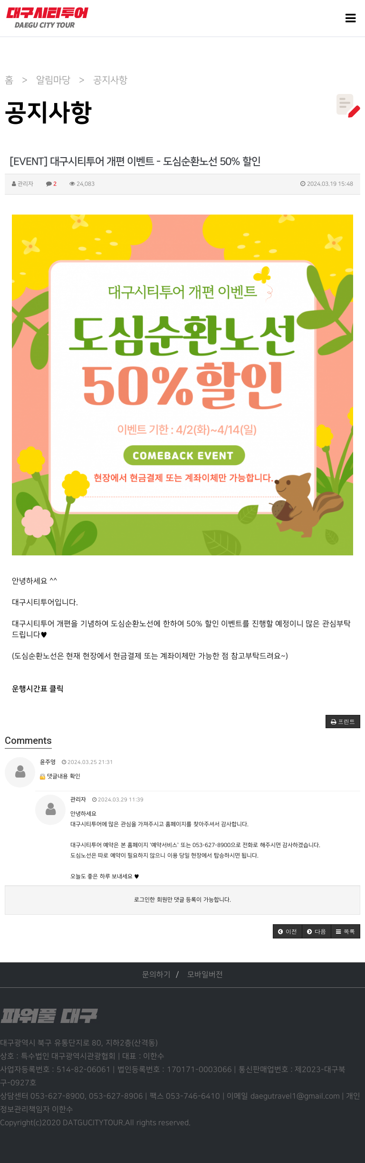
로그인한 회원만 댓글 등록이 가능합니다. (182, 900)
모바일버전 (205, 975)
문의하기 (156, 975)
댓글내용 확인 (63, 776)
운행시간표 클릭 (38, 689)
